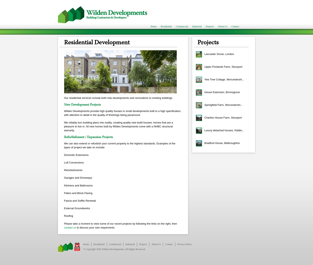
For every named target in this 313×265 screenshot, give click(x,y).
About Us (222, 26)
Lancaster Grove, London (215, 54)
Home (154, 26)
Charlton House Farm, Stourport (219, 118)
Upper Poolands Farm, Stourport (219, 67)
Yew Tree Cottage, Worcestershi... (220, 80)
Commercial (182, 26)
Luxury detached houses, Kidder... (220, 131)
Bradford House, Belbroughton (218, 143)
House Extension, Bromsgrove (218, 92)
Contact (235, 26)
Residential (166, 26)
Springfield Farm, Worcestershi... (219, 105)
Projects (210, 26)
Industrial (197, 26)
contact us (70, 227)
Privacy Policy (184, 244)
